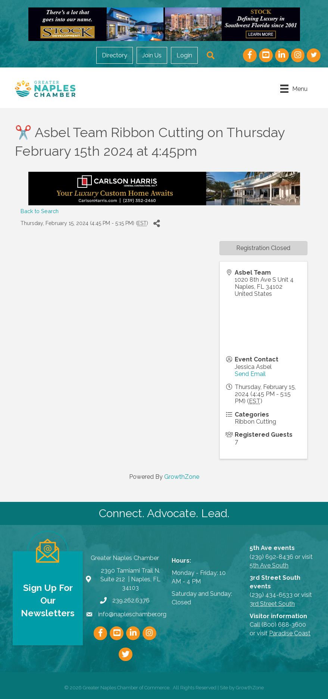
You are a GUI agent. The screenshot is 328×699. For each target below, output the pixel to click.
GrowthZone (181, 476)
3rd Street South (272, 603)
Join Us (152, 55)
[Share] (156, 223)
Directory (114, 55)
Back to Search (40, 211)
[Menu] (294, 89)
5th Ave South (269, 565)
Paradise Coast (289, 633)
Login (184, 55)
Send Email (250, 373)
